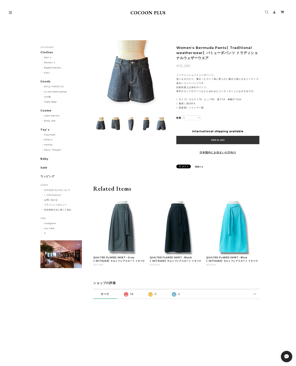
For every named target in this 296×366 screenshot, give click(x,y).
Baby (44, 158)
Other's (48, 139)
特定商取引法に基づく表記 (57, 209)
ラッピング (47, 176)
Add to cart (217, 140)
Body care (50, 120)
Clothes (46, 52)
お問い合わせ (51, 200)
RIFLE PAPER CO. (54, 86)
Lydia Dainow (52, 115)
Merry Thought (52, 150)
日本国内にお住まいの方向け (218, 152)
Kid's (47, 72)
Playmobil (50, 134)
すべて (105, 294)
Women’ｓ (50, 62)
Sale (43, 167)
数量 (178, 118)
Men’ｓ (48, 57)
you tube (49, 228)
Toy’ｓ (45, 129)
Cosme (45, 110)
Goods (45, 81)
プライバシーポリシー (55, 205)
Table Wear (50, 102)
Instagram (50, 223)
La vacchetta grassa (55, 91)
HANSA (48, 144)
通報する (199, 167)
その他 (47, 96)
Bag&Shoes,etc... (53, 67)
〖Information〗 (53, 195)
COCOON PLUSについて (57, 190)
